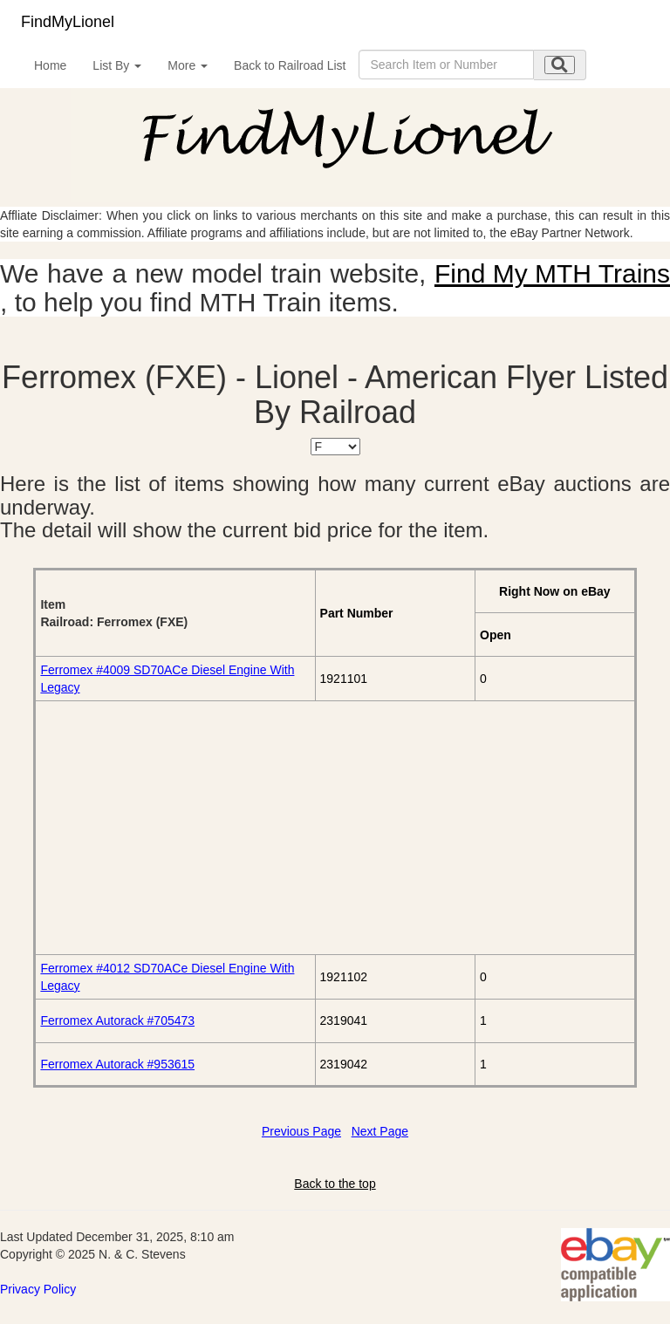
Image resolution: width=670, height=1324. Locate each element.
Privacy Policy (38, 1289)
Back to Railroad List (289, 65)
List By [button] (116, 65)
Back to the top (334, 1184)
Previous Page (301, 1131)
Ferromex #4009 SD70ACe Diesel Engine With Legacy (167, 678)
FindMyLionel (67, 22)
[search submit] (559, 65)
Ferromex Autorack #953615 (117, 1064)
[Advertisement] (334, 828)
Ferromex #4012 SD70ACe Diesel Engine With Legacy (167, 977)
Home (50, 65)
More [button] (188, 65)
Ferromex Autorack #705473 (117, 1020)
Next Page (380, 1131)
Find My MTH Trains (552, 273)
